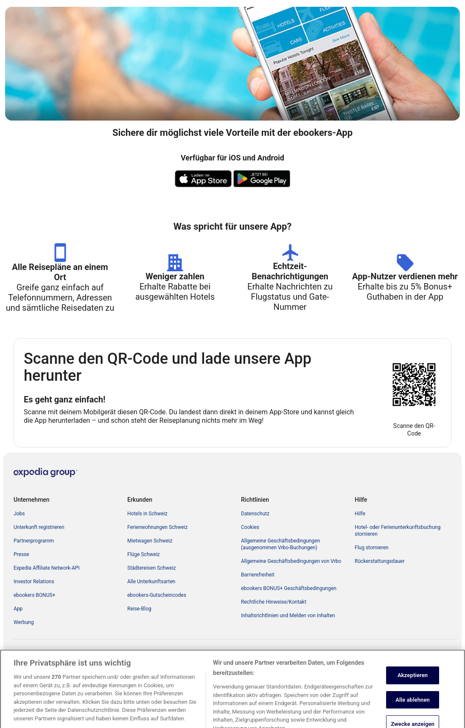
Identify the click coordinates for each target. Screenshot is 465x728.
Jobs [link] (19, 514)
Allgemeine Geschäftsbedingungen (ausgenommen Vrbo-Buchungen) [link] (280, 544)
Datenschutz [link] (255, 514)
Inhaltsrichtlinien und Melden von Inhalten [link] (288, 615)
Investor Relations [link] (34, 582)
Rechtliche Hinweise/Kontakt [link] (273, 602)
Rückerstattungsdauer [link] (380, 561)
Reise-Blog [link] (139, 609)
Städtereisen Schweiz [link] (151, 568)
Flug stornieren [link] (372, 548)
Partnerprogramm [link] (34, 541)
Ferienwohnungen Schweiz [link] (157, 527)
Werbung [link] (24, 622)
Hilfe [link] (360, 514)
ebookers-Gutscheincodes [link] (156, 595)
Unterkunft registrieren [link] (39, 527)
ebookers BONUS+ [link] (34, 595)
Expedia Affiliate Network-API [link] (47, 568)
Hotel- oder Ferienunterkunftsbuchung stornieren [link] (397, 530)
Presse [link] (21, 554)
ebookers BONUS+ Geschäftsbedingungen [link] (288, 588)
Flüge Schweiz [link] (143, 554)
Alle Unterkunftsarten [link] (151, 582)
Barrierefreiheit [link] (258, 575)
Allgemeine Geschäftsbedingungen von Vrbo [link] (291, 561)
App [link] (18, 609)
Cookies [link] (250, 527)
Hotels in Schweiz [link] (147, 514)
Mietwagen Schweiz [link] (149, 541)
